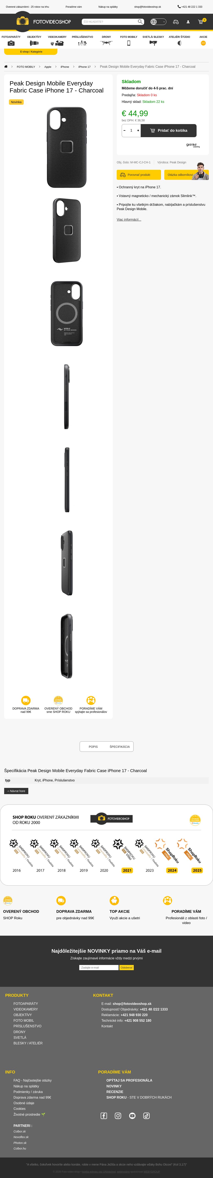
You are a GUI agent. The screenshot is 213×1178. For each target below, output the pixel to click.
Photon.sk (20, 1143)
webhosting (123, 1171)
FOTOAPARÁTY (26, 1003)
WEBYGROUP (152, 1171)
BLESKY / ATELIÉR (28, 1043)
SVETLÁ (20, 1037)
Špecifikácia (120, 746)
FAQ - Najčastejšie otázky (33, 1080)
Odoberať (127, 967)
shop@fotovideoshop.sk (132, 1003)
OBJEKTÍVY (23, 1015)
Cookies (20, 1108)
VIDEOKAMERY (26, 1009)
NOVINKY (114, 1086)
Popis (93, 746)
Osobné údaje (24, 1103)
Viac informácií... (129, 219)
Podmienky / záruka (28, 1092)
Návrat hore (16, 791)
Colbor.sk (20, 1131)
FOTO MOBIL (24, 1020)
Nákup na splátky (26, 1086)
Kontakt (107, 1026)
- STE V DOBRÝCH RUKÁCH (139, 1097)
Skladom (131, 81)
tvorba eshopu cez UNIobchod (98, 1171)
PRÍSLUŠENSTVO (27, 1026)
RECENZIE (114, 1092)
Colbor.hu (20, 1148)
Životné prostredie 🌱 (29, 1114)
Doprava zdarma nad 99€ (32, 1097)
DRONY (20, 1032)
